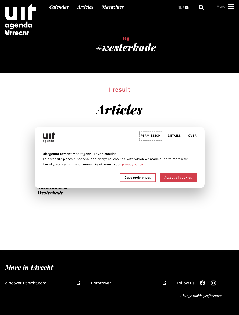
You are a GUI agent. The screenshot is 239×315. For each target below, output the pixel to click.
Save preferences (138, 178)
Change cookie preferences (201, 295)
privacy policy (132, 164)
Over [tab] (192, 135)
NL (180, 7)
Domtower (101, 283)
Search (201, 7)
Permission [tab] (151, 135)
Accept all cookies (178, 178)
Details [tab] (174, 135)
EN (187, 7)
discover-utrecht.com (26, 283)
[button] (230, 7)
